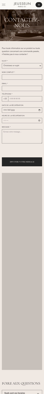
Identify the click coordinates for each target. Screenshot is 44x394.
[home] (22, 5)
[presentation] (20, 150)
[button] (3, 5)
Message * (6, 127)
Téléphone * (7, 94)
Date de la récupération (12, 105)
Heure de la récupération (13, 116)
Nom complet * (8, 72)
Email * (5, 83)
